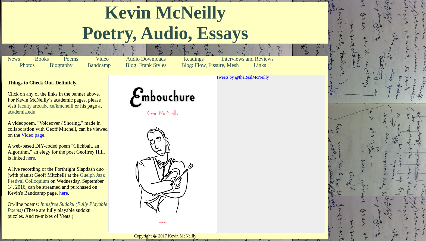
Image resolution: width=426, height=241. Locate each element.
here (30, 158)
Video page (32, 135)
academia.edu (21, 112)
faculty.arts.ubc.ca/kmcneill (45, 106)
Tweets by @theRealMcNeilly (242, 77)
